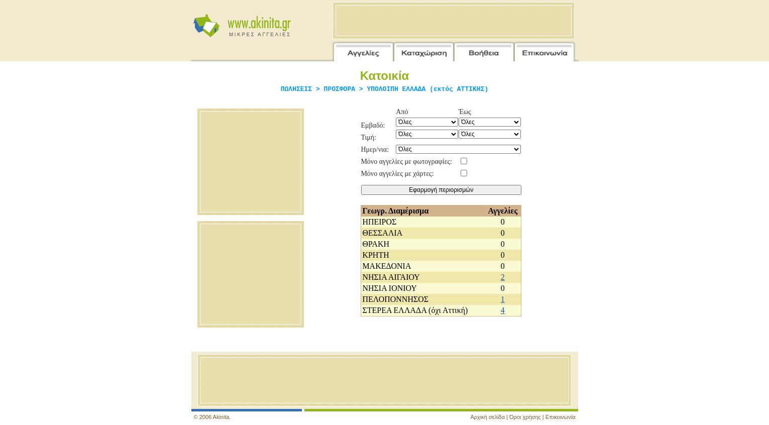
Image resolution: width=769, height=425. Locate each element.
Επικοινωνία (560, 417)
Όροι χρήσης (525, 417)
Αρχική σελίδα (487, 417)
